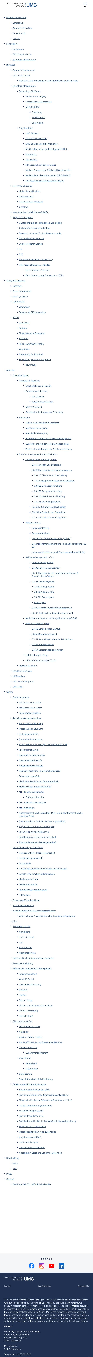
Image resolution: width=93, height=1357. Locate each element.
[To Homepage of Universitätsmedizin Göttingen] (19, 1280)
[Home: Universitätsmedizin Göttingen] (21, 5)
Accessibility (83, 1286)
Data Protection (44, 1286)
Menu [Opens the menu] (85, 6)
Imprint (7, 1286)
